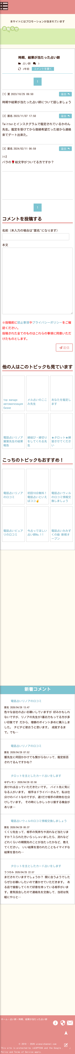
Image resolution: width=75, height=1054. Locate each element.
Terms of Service (23, 1052)
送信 (66, 347)
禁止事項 (23, 322)
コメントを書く (43, 69)
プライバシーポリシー (47, 322)
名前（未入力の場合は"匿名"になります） (30, 230)
